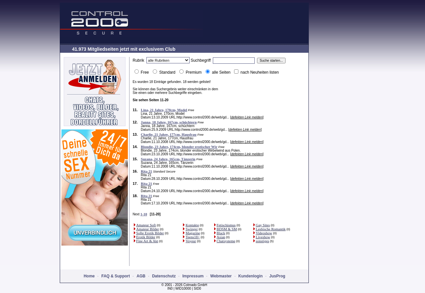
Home (89, 276)
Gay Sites (263, 225)
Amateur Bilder (147, 229)
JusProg (277, 276)
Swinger (192, 229)
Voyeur (191, 241)
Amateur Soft (146, 225)
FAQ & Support (115, 276)
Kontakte (192, 225)
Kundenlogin (250, 276)
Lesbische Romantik (271, 229)
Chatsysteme (225, 241)
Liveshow (263, 237)
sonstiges (262, 241)
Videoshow (264, 233)
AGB (140, 276)
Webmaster (220, 276)
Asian (220, 237)
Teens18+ (193, 237)
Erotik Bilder (145, 237)
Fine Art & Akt (147, 241)
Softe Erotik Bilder (150, 233)
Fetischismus (225, 225)
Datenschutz (164, 276)
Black (220, 233)
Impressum (193, 276)
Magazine (193, 233)
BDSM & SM (226, 229)
